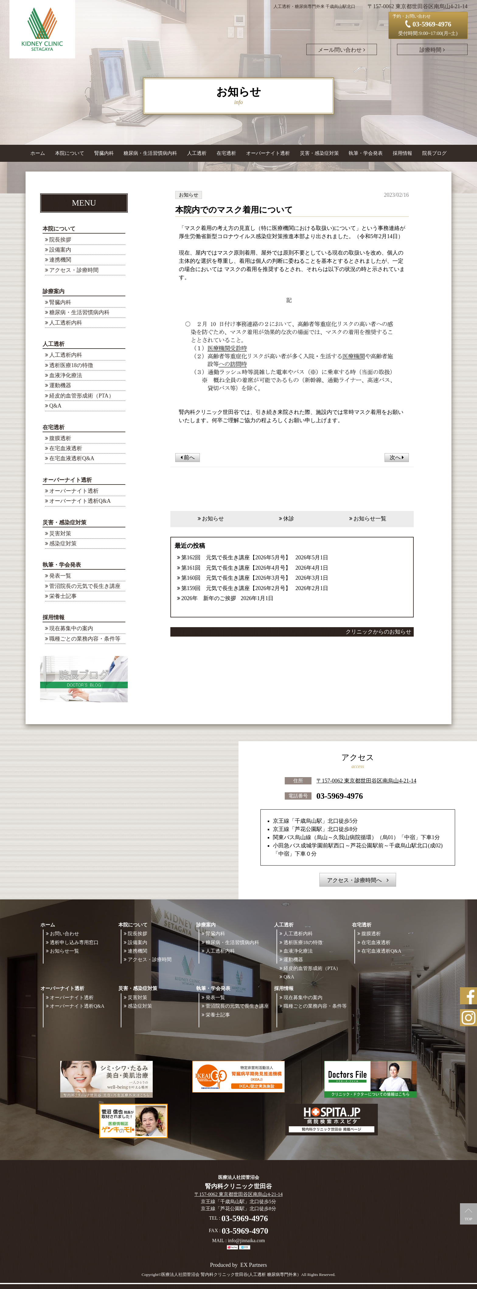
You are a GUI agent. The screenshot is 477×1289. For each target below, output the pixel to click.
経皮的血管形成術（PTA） (81, 396)
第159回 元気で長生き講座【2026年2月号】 (236, 588)
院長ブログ (434, 153)
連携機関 (60, 260)
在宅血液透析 (65, 448)
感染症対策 (63, 543)
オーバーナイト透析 (67, 480)
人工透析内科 (65, 323)
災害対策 (60, 533)
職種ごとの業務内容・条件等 (84, 639)
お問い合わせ (64, 933)
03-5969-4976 (339, 796)
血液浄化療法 (65, 375)
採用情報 (53, 617)
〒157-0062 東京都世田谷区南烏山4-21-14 (366, 781)
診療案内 (53, 291)
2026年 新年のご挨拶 (208, 598)
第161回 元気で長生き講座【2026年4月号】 (236, 568)
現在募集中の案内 (71, 628)
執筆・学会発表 (62, 565)
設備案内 (60, 250)
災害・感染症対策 (64, 522)
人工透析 (53, 344)
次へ (397, 457)
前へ (187, 457)
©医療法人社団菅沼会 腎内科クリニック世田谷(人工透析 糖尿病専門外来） (229, 1274)
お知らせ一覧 (369, 519)
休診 (288, 519)
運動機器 (60, 385)
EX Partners (253, 1265)
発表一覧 (60, 576)
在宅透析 (53, 427)
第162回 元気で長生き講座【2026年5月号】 (236, 557)
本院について (59, 229)
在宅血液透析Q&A (71, 458)
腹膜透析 (60, 438)
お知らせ (213, 519)
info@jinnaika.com (246, 1240)
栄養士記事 (63, 596)
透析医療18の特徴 (71, 365)
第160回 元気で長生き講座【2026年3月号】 (236, 578)
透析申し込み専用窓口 (74, 942)
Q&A (55, 406)
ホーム (37, 153)
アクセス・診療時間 (74, 270)
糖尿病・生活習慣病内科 (150, 153)
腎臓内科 (104, 153)
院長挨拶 (60, 240)
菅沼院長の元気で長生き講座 (84, 586)
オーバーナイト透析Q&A (80, 501)
